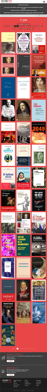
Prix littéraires (39, 26)
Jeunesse (26, 26)
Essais (11, 15)
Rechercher (27, 382)
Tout (6, 26)
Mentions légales (23, 390)
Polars (31, 28)
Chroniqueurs (38, 380)
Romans (11, 26)
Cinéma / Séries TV (16, 384)
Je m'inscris (10, 361)
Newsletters (38, 383)
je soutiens (10, 374)
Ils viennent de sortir (22, 24)
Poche (32, 26)
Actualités (26, 385)
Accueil (2, 15)
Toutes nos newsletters (11, 358)
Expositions (15, 386)
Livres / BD (7, 15)
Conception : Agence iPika (30, 390)
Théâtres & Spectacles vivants (17, 381)
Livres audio (17, 28)
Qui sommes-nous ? (28, 383)
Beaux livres (24, 28)
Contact (37, 385)
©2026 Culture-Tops (16, 390)
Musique (26, 380)
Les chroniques (38, 382)
